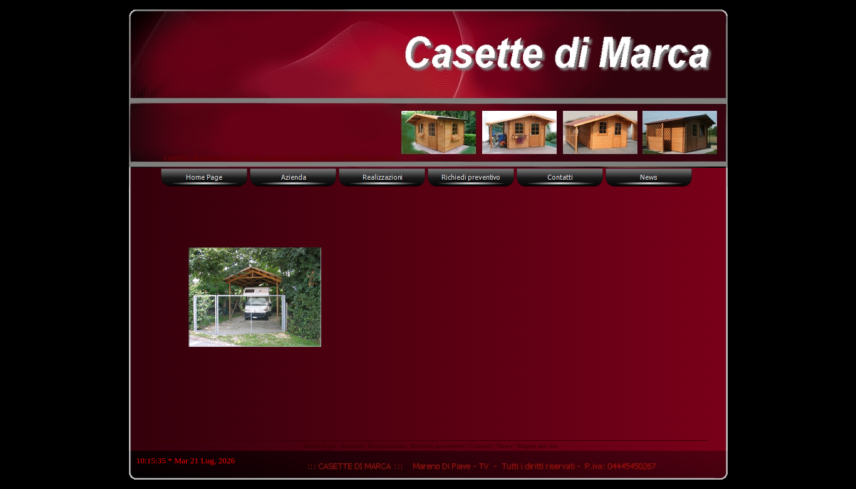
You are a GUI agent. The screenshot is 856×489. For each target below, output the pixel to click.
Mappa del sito (537, 446)
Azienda (351, 446)
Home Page (320, 446)
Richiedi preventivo (437, 446)
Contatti (481, 446)
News (504, 446)
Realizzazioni (386, 446)
